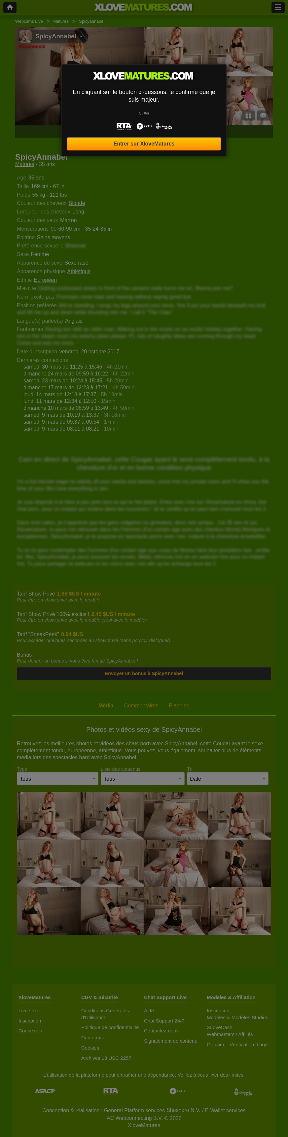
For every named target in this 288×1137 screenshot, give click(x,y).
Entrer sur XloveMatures (144, 143)
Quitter (144, 113)
